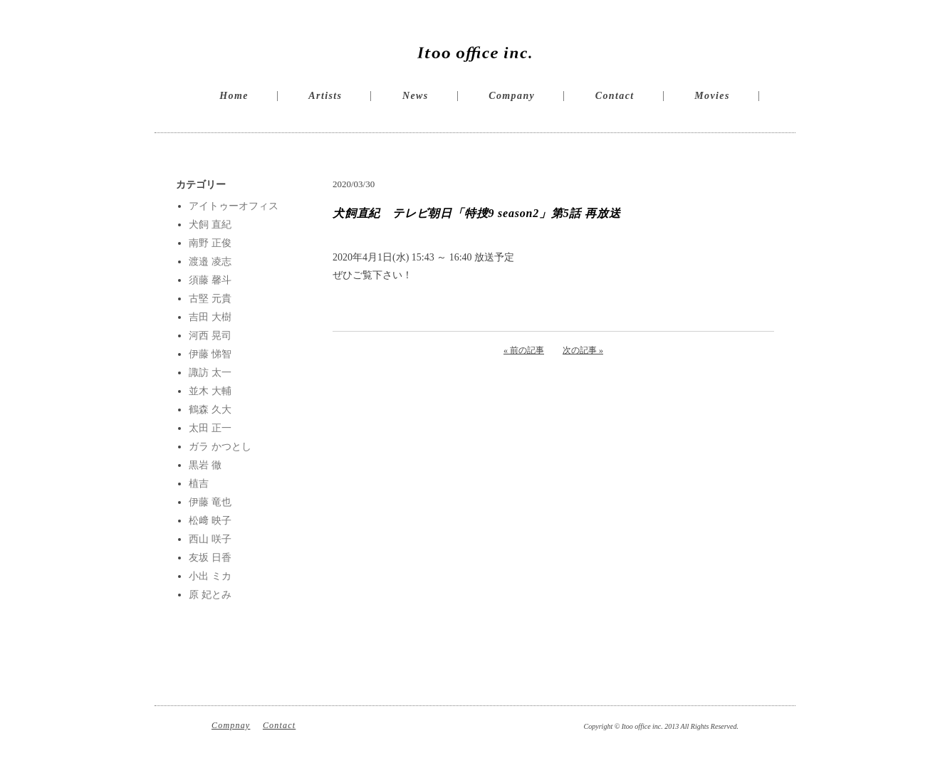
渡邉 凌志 (210, 261)
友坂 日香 (210, 557)
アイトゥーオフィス (233, 206)
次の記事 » (583, 350)
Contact (615, 95)
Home (234, 95)
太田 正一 (210, 428)
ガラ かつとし (220, 446)
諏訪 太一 (210, 372)
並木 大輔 (210, 391)
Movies (712, 95)
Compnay (231, 725)
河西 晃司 (210, 335)
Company (512, 95)
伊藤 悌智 (210, 354)
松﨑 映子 (210, 520)
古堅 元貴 (210, 298)
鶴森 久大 (210, 409)
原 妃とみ (210, 594)
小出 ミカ (210, 576)
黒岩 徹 (205, 465)
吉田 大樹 (210, 317)
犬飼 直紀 (210, 224)
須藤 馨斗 (210, 280)
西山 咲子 (210, 539)
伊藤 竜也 (210, 502)
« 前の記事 (523, 350)
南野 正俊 (210, 243)
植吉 (199, 483)
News (415, 95)
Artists (325, 95)
